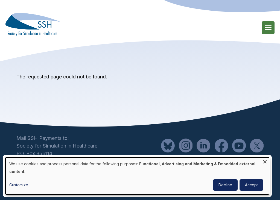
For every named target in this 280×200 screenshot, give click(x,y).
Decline (225, 185)
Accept (251, 185)
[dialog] (137, 176)
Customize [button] (18, 185)
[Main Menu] (268, 27)
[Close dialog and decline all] (265, 160)
